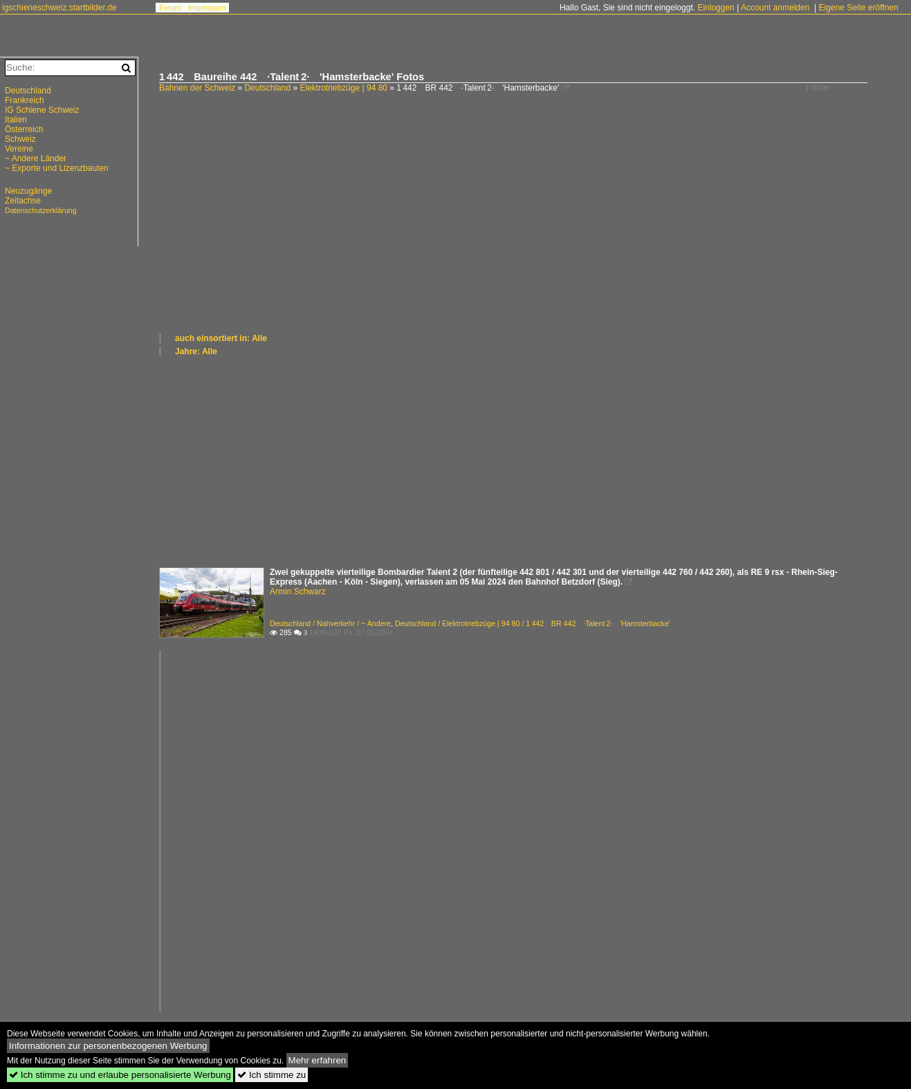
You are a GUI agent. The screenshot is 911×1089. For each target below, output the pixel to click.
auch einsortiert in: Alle (221, 338)
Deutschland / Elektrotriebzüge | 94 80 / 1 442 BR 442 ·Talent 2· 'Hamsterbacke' (532, 623)
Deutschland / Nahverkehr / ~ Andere (330, 623)
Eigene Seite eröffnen (858, 7)
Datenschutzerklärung (41, 210)
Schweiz (20, 139)
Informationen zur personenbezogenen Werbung (108, 1046)
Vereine (19, 149)
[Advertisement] (528, 228)
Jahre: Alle (196, 351)
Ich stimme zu (271, 1075)
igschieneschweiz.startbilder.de (59, 7)
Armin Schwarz (298, 591)
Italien (16, 120)
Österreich (24, 129)
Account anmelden (775, 7)
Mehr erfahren (317, 1060)
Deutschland (267, 88)
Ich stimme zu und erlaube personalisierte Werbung (120, 1075)
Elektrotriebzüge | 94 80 (343, 88)
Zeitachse (23, 200)
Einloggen (715, 7)
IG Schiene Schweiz (42, 110)
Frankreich (24, 100)
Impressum (207, 7)
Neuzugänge (28, 191)
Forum (170, 7)
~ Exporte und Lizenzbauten (57, 168)
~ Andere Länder (35, 158)
